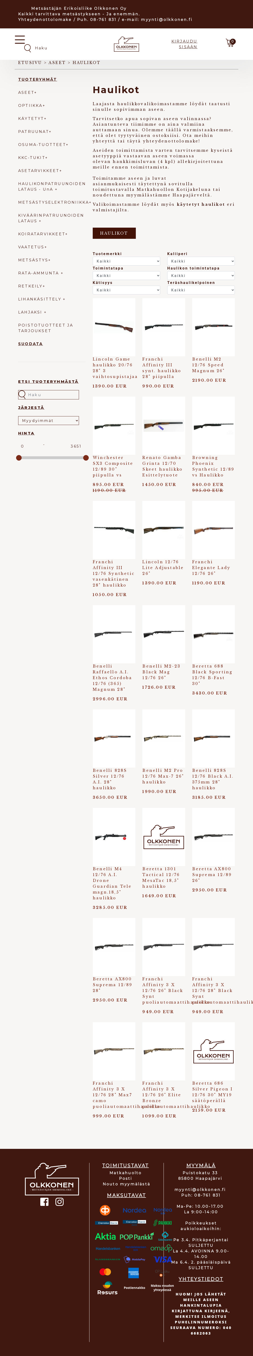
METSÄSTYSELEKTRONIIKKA (53, 202)
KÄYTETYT (31, 118)
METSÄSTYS (33, 260)
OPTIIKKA (30, 105)
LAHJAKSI (31, 312)
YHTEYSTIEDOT (201, 1279)
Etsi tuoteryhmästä (48, 381)
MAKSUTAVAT (126, 1195)
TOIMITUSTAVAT (125, 1165)
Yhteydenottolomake (45, 19)
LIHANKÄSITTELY (40, 299)
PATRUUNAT (33, 131)
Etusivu (30, 62)
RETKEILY (30, 286)
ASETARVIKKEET (38, 171)
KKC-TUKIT (31, 157)
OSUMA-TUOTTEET (42, 144)
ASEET (26, 92)
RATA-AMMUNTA (39, 273)
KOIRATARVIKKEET (41, 234)
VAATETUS (31, 247)
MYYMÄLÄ (201, 1165)
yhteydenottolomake (171, 141)
